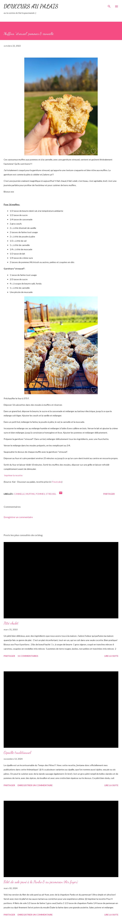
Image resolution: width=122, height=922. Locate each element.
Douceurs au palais (31, 6)
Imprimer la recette (13, 475)
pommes (40, 494)
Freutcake (57, 481)
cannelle (19, 494)
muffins (30, 494)
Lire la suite (111, 656)
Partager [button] (109, 494)
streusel (51, 494)
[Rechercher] (109, 5)
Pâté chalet (11, 623)
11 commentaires (28, 656)
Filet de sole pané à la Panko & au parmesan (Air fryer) (41, 882)
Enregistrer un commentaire (18, 517)
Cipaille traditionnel (17, 752)
